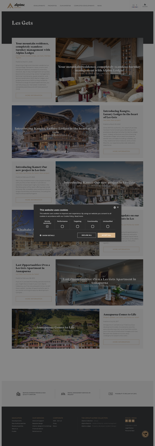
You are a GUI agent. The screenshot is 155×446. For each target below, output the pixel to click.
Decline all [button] (87, 235)
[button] (47, 235)
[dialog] (77, 223)
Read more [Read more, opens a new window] (79, 216)
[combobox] (115, 207)
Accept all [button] (106, 235)
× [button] (118, 207)
